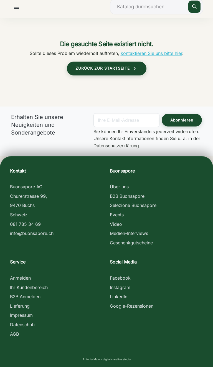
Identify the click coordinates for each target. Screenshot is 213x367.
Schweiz (18, 214)
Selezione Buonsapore (133, 205)
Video (116, 224)
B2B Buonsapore (127, 196)
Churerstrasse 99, (28, 196)
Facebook (120, 278)
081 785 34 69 (25, 224)
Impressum (21, 315)
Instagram (120, 287)
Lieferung (20, 306)
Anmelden (20, 278)
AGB (14, 334)
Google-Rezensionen (131, 306)
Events (117, 214)
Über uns (119, 186)
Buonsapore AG (26, 186)
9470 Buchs (22, 205)
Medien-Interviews (129, 233)
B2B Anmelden (25, 296)
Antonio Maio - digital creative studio (107, 359)
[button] (17, 9)
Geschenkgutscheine (131, 242)
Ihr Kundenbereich (29, 287)
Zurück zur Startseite (106, 68)
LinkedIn (118, 296)
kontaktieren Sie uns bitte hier (151, 53)
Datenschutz (23, 324)
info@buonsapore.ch (32, 233)
